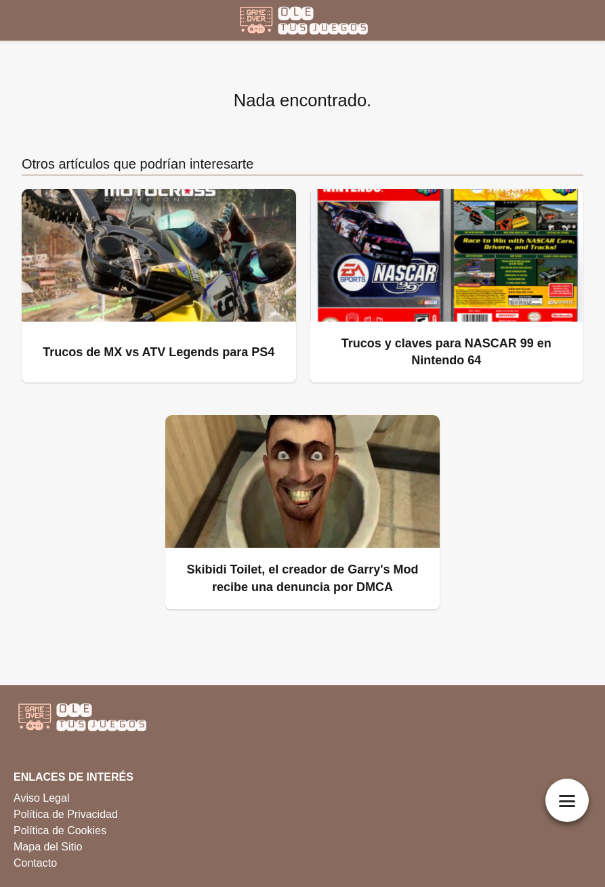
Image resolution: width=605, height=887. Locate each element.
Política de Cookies (60, 830)
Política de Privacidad (66, 814)
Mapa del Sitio (48, 846)
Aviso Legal (41, 798)
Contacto (35, 863)
